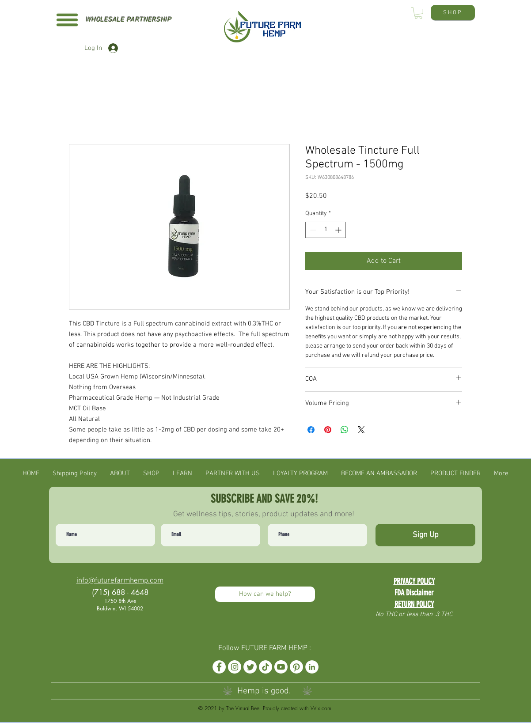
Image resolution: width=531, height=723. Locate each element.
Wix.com (321, 708)
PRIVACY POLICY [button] (414, 581)
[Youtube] (281, 667)
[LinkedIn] (312, 667)
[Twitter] (250, 667)
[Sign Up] (425, 535)
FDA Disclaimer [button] (413, 593)
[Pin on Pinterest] (327, 429)
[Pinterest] (296, 667)
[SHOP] (453, 12)
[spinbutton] (326, 230)
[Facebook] (219, 667)
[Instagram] (234, 667)
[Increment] (339, 230)
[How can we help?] (265, 594)
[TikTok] (265, 667)
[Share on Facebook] (311, 429)
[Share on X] (361, 429)
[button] (67, 20)
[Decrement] (312, 230)
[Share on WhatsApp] (344, 429)
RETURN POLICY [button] (414, 604)
